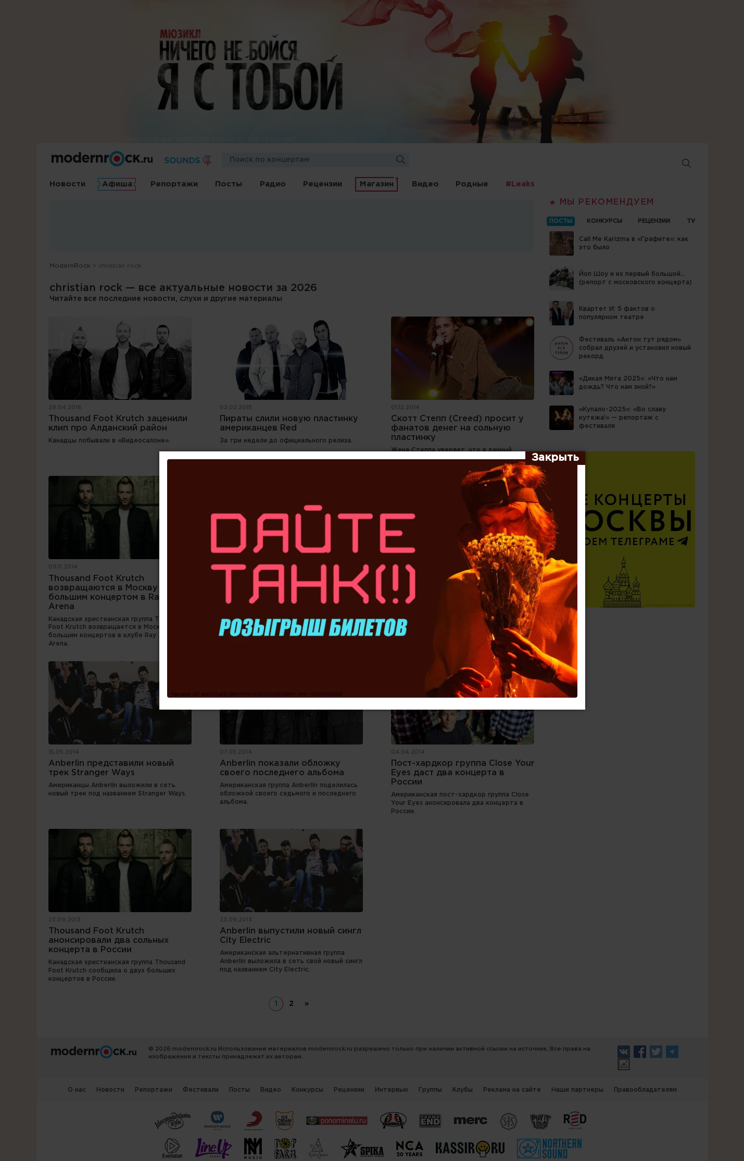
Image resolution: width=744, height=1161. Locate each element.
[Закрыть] (555, 458)
